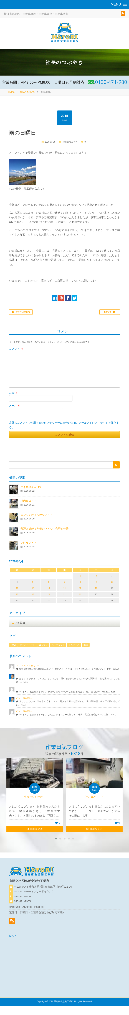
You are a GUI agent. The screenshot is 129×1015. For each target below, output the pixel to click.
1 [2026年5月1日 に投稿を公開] (80, 576)
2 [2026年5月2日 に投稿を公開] (96, 576)
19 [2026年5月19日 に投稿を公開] (33, 594)
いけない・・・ (30, 542)
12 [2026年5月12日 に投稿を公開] (33, 588)
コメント (16, 348)
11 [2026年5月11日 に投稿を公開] (17, 588)
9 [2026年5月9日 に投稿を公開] (96, 582)
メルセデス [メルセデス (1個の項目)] (74, 645)
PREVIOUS (23, 312)
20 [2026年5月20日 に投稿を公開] (49, 594)
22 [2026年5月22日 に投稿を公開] (80, 594)
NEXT (107, 312)
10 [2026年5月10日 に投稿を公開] (112, 582)
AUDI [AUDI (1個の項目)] (13, 645)
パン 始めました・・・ (28, 698)
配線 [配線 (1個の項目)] (86, 645)
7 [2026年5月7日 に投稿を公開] (64, 582)
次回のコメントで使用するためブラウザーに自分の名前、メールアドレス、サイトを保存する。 (64, 425)
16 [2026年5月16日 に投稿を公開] (96, 588)
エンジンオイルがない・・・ (38, 514)
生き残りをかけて (31, 486)
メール (15, 405)
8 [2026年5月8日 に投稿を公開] (80, 582)
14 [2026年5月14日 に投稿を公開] (64, 588)
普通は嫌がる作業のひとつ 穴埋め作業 (45, 528)
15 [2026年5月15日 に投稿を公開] (80, 588)
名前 (13, 393)
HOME (11, 92)
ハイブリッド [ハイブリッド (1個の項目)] (58, 645)
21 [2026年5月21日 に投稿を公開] (64, 594)
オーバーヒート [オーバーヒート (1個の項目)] (27, 645)
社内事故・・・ (30, 500)
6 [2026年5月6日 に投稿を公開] (48, 582)
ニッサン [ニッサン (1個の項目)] (43, 645)
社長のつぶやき (27, 92)
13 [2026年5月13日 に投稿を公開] (49, 588)
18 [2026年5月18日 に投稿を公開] (17, 594)
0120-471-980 (22, 891)
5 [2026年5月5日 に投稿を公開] (32, 582)
